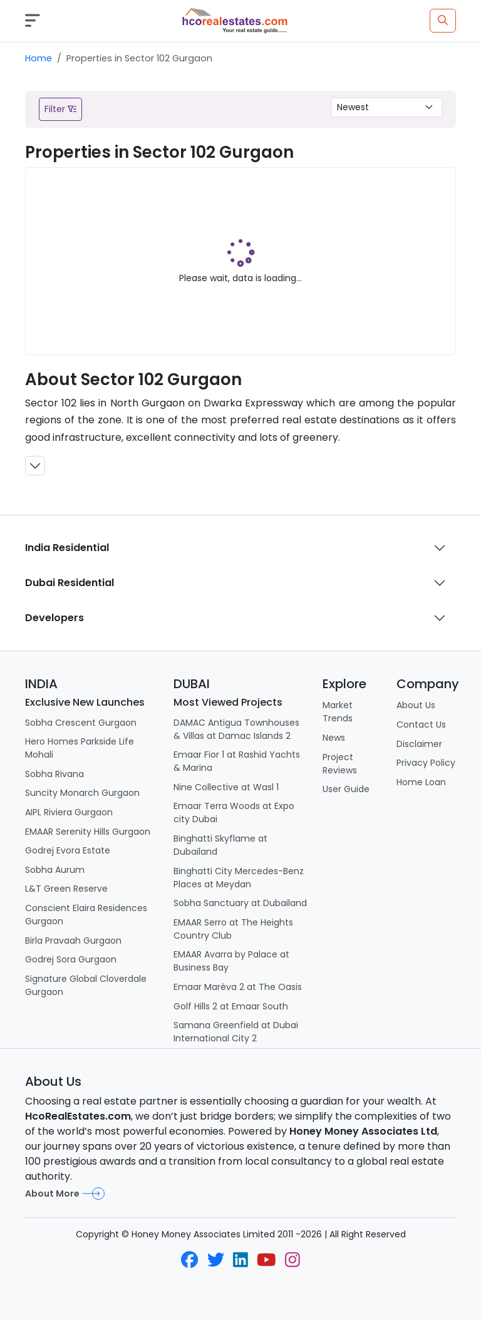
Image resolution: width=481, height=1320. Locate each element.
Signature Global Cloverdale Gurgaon (86, 985)
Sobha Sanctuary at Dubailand (240, 903)
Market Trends (338, 711)
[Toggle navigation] (32, 20)
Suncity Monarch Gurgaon (82, 792)
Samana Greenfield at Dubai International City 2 (235, 1031)
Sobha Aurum (55, 870)
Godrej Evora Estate (67, 850)
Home (38, 58)
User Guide (346, 789)
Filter (60, 109)
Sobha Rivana (54, 774)
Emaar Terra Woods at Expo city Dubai (233, 812)
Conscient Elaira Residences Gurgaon (86, 914)
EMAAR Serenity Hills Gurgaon (87, 831)
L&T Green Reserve (66, 888)
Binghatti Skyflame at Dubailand (220, 845)
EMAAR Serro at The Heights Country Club (233, 929)
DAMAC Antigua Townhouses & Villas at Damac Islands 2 (236, 729)
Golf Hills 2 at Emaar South (230, 1006)
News (334, 737)
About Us (415, 705)
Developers (54, 618)
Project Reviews (340, 763)
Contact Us (421, 724)
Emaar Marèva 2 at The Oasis (237, 987)
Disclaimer (419, 744)
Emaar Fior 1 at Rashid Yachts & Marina (236, 761)
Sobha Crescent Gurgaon (81, 722)
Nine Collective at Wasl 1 (226, 787)
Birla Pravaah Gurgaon (73, 940)
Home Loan (421, 782)
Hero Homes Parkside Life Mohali (79, 748)
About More (65, 1193)
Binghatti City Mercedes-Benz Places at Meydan (238, 877)
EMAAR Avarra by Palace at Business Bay (231, 961)
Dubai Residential (69, 582)
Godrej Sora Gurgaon (70, 959)
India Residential (67, 547)
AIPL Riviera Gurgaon (69, 812)
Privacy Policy (425, 762)
